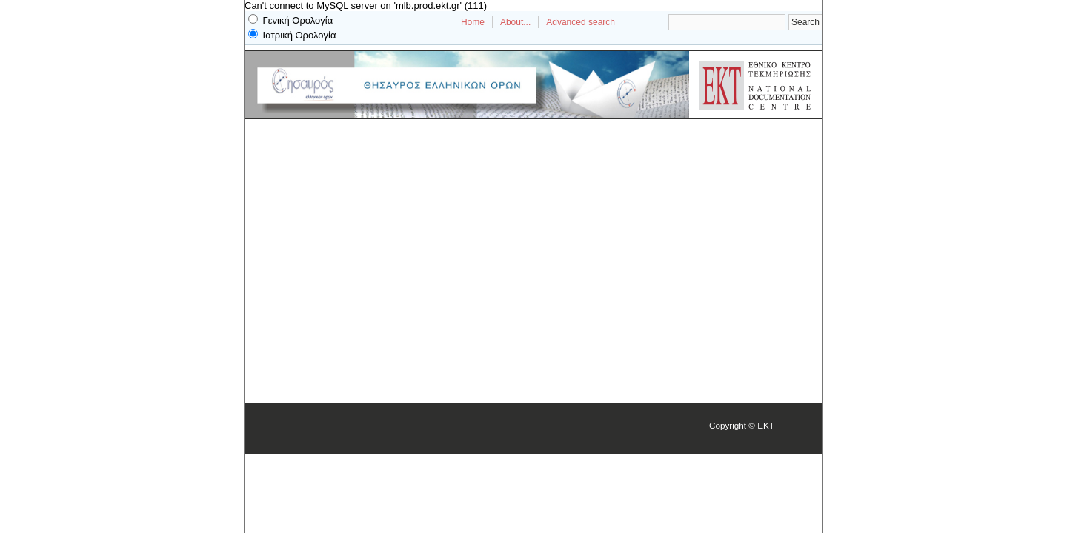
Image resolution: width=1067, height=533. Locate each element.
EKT (765, 425)
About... (515, 22)
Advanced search (580, 22)
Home (473, 22)
